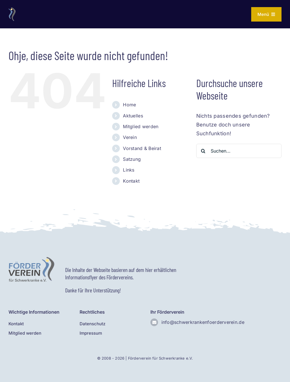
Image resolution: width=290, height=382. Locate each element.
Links (128, 170)
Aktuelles (133, 116)
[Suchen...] (239, 151)
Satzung (132, 159)
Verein (130, 137)
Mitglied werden (140, 126)
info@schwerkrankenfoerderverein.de (202, 322)
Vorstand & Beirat (142, 148)
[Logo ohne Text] (12, 10)
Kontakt (131, 181)
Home (129, 104)
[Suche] (203, 151)
